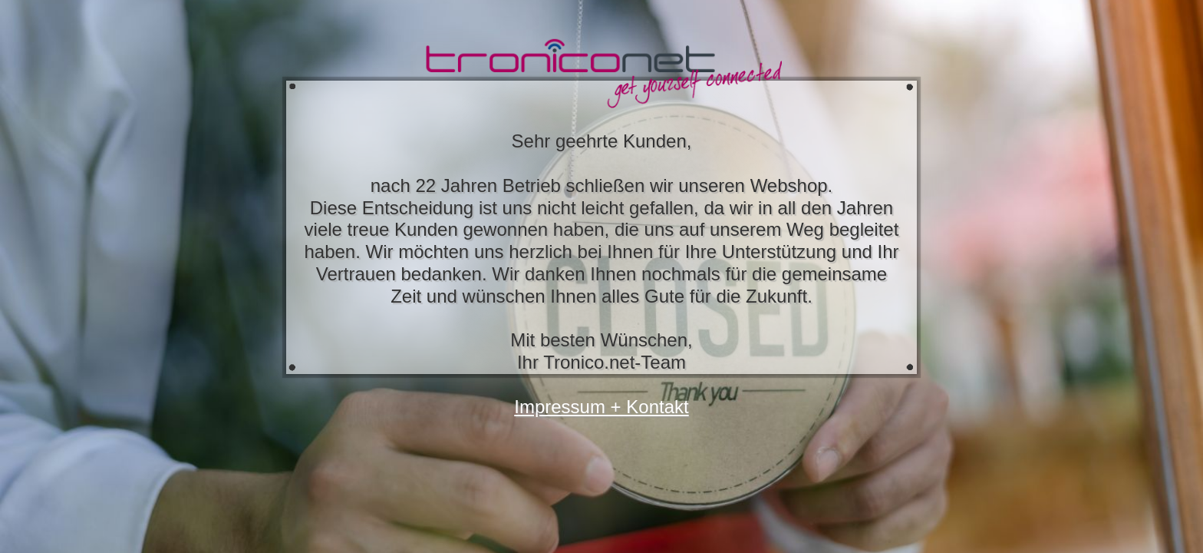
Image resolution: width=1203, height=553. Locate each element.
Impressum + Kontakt (601, 406)
